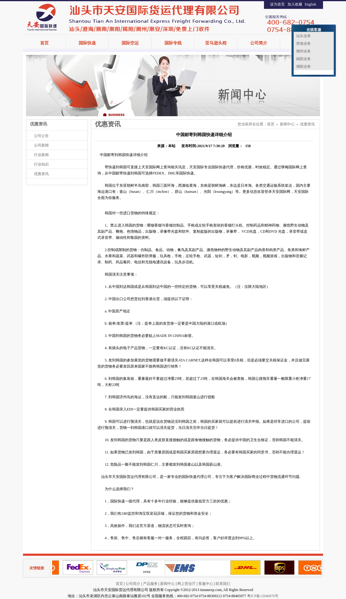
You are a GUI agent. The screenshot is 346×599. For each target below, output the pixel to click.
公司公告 (41, 136)
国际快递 (87, 43)
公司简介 (258, 43)
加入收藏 (295, 4)
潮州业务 (303, 51)
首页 (44, 43)
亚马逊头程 (216, 43)
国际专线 (173, 43)
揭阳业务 (303, 59)
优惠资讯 (41, 174)
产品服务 (150, 584)
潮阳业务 (303, 66)
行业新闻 (41, 155)
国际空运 (130, 43)
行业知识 (41, 164)
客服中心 (205, 584)
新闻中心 (287, 124)
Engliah (310, 4)
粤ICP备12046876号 (263, 596)
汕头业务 (303, 36)
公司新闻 (41, 145)
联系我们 (223, 584)
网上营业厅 (186, 584)
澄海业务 (303, 43)
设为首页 (277, 4)
